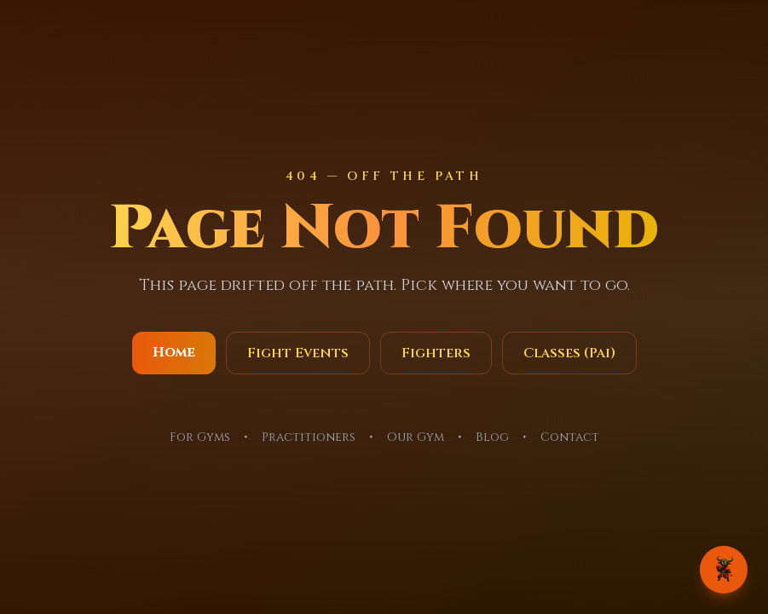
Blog (492, 437)
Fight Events (298, 353)
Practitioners (308, 437)
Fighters (436, 353)
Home (174, 352)
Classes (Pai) (569, 353)
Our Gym (415, 437)
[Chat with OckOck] (724, 570)
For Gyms (200, 437)
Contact (569, 437)
